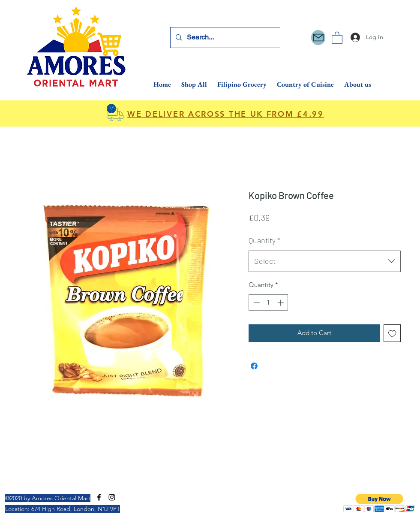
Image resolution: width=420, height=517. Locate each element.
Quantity (264, 240)
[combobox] (325, 261)
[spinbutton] (268, 303)
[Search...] (224, 37)
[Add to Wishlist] (392, 333)
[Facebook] (99, 497)
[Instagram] (112, 497)
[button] (337, 37)
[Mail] (318, 37)
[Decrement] (255, 303)
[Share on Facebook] (254, 366)
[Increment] (281, 303)
